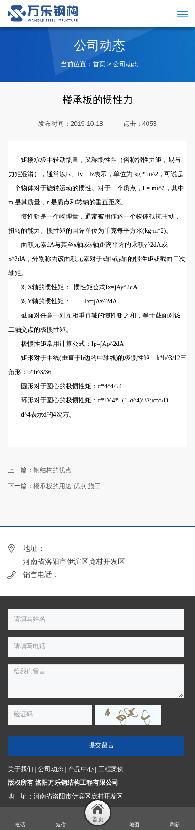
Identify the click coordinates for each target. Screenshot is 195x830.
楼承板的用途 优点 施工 (66, 486)
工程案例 (111, 769)
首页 (99, 64)
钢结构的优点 (52, 470)
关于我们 (20, 769)
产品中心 (81, 769)
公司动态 (125, 64)
